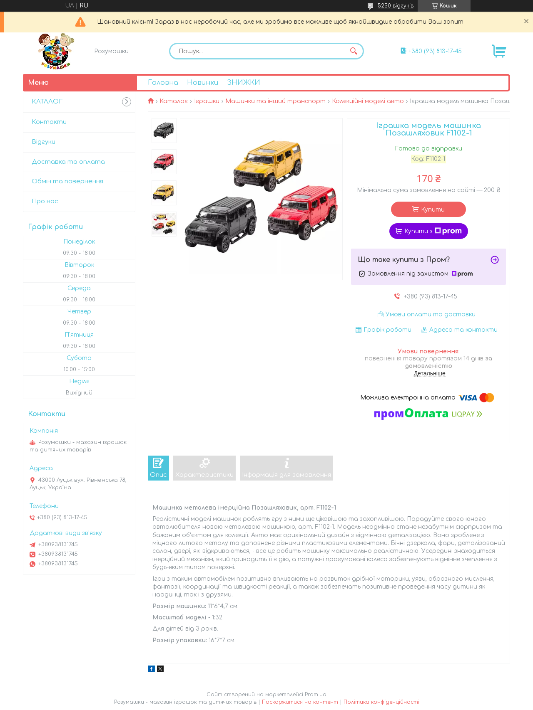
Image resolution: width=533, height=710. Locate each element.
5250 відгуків (395, 6)
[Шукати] (353, 51)
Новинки (202, 82)
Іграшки (206, 101)
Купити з (433, 231)
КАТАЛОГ (47, 101)
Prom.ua (315, 695)
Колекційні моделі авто (368, 101)
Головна (163, 82)
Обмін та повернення (67, 181)
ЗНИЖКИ (243, 82)
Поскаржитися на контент (300, 702)
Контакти (49, 122)
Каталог (173, 101)
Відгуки (43, 141)
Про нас (45, 201)
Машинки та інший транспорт (275, 101)
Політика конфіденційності (381, 702)
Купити (433, 210)
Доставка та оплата (68, 161)
